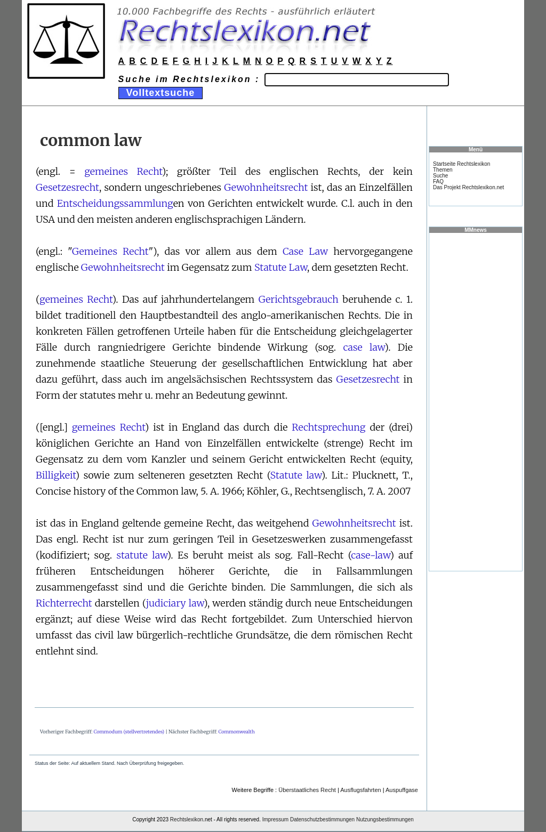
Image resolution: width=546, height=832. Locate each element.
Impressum (275, 819)
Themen (443, 170)
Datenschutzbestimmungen (322, 819)
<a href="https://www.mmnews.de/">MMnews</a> (475, 401)
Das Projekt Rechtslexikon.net (468, 187)
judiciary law (175, 603)
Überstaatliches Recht (307, 790)
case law (363, 347)
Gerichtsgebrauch (299, 299)
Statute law (295, 475)
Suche (440, 176)
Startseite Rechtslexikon (461, 164)
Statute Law (280, 267)
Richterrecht (64, 603)
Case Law (305, 251)
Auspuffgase (402, 790)
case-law (370, 555)
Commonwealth (237, 731)
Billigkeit (56, 475)
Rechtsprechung (328, 427)
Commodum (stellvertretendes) (129, 731)
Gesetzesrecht (67, 187)
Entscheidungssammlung (115, 203)
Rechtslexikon (186, 819)
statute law (141, 555)
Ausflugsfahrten (360, 790)
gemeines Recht (123, 171)
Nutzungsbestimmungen (385, 819)
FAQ (438, 181)
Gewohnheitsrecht (266, 187)
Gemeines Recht (110, 251)
